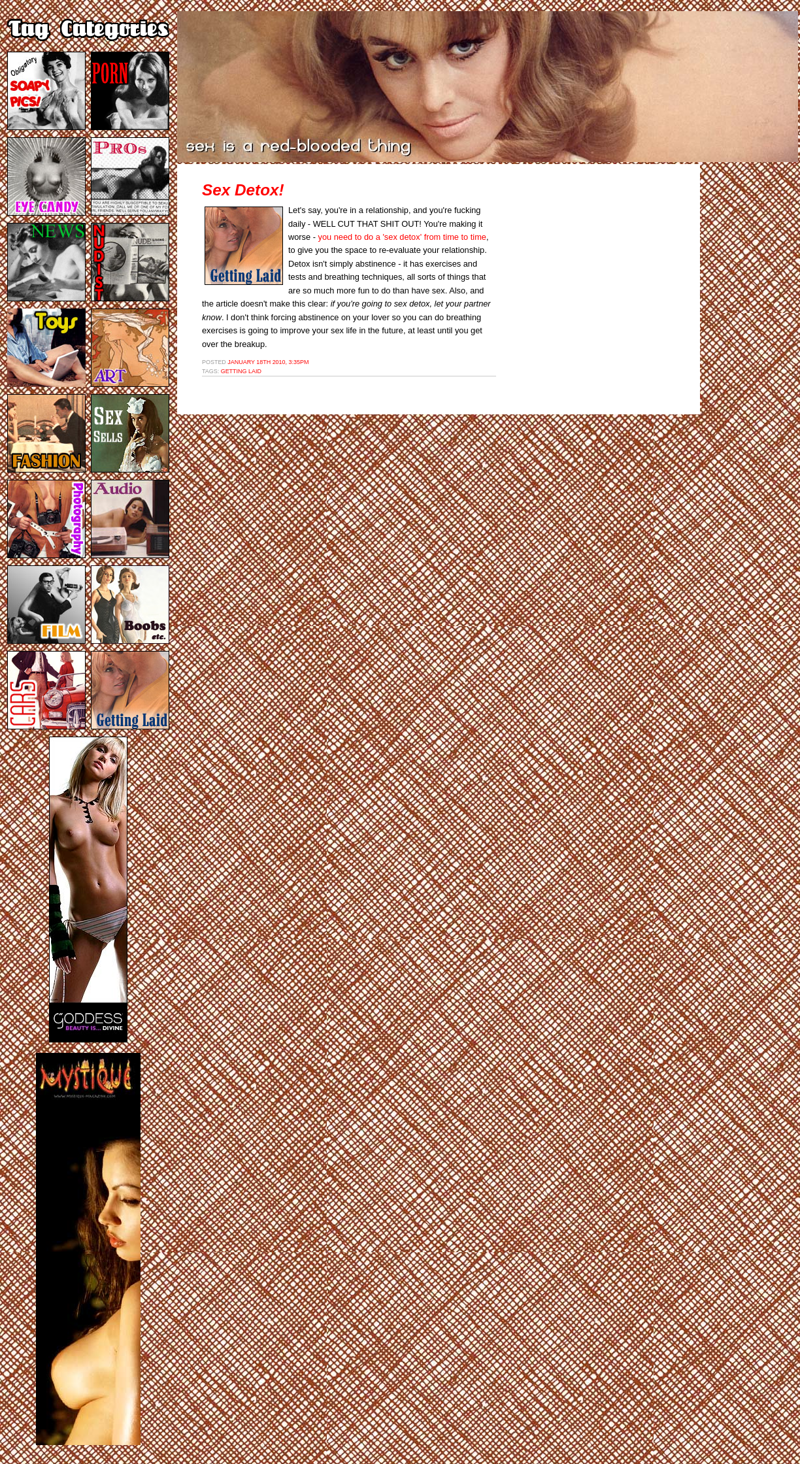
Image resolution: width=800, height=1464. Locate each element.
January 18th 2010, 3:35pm (267, 362)
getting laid (241, 371)
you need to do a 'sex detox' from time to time (402, 237)
